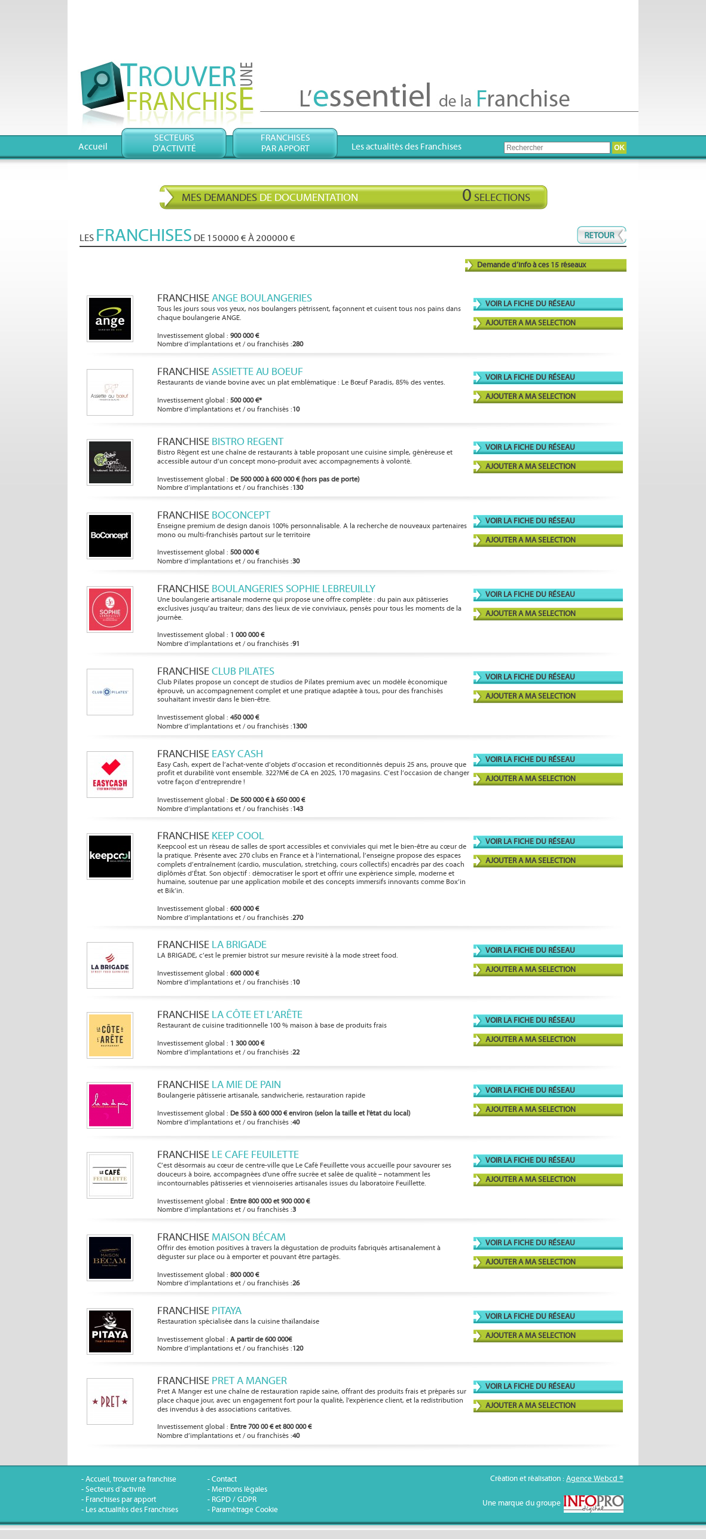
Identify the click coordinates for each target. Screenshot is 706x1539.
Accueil (93, 147)
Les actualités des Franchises (407, 147)
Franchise (234, 298)
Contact (224, 1479)
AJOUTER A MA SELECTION (530, 323)
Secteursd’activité (174, 143)
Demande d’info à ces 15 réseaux (531, 265)
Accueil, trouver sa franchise (130, 1479)
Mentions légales (239, 1489)
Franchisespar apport (285, 143)
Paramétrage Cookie (245, 1510)
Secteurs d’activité (115, 1489)
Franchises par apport (120, 1499)
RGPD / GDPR (234, 1499)
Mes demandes (356, 195)
